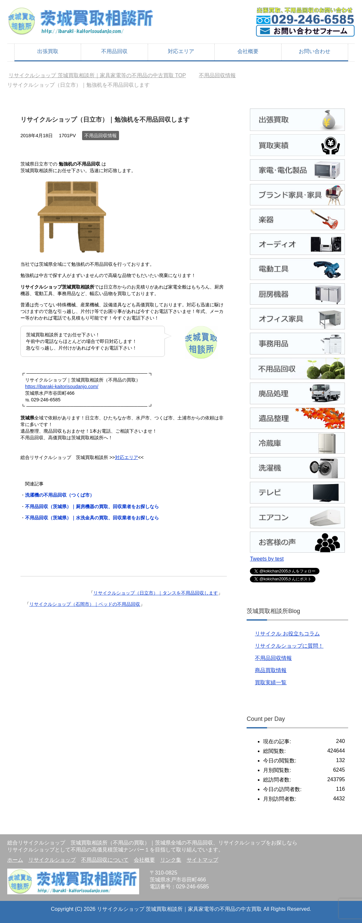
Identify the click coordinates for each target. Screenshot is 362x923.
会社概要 (247, 51)
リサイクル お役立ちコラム (287, 633)
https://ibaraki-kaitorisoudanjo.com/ (61, 386)
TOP (97, 75)
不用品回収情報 (100, 135)
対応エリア (181, 51)
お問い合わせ (314, 51)
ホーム (15, 860)
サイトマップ (202, 860)
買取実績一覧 (271, 682)
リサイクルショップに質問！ (289, 646)
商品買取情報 (271, 670)
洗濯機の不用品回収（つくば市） (59, 495)
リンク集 (170, 860)
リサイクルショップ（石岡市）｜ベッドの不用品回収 (84, 604)
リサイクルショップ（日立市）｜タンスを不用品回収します (155, 593)
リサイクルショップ (52, 860)
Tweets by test (267, 559)
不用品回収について (105, 860)
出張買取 (47, 51)
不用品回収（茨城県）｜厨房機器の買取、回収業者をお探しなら (92, 506)
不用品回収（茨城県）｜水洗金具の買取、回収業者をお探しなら (92, 517)
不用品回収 (114, 51)
